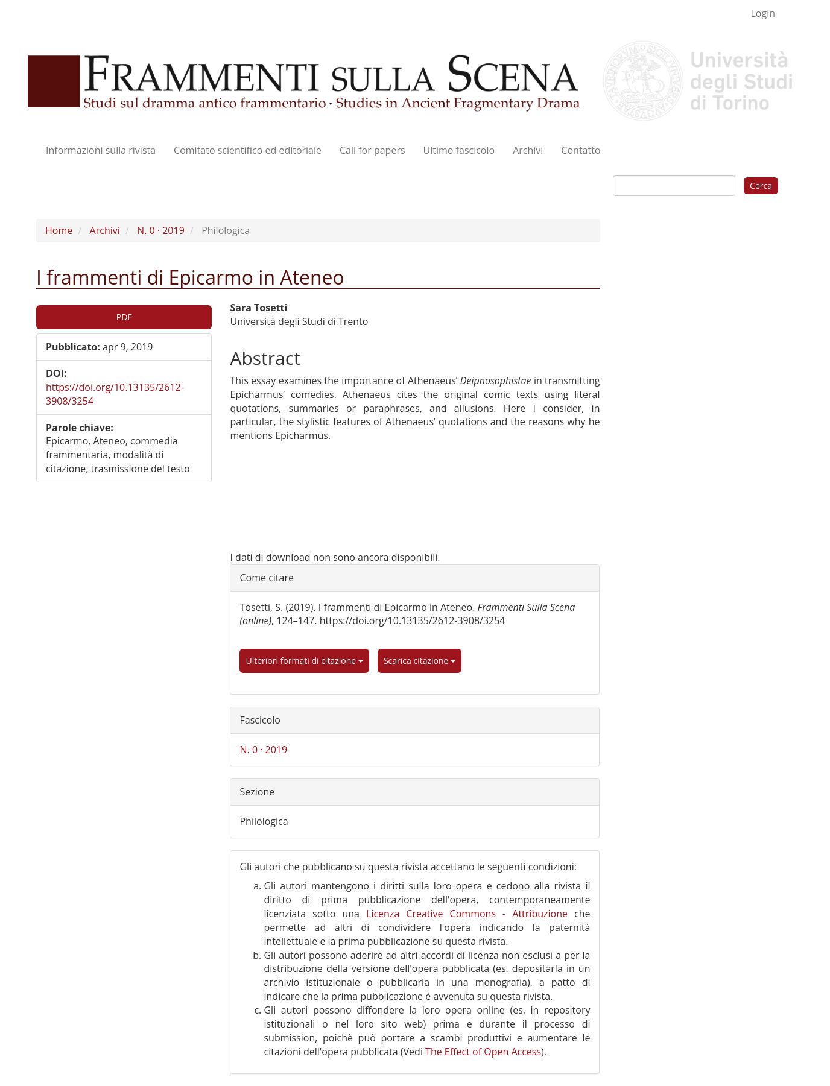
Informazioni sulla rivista (101, 150)
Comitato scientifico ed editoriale (248, 150)
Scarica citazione (419, 660)
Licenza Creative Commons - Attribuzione (467, 913)
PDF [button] (124, 317)
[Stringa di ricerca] (674, 185)
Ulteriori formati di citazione (304, 660)
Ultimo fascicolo (459, 150)
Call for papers (372, 150)
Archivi (528, 150)
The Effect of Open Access (483, 1051)
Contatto (580, 150)
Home (58, 230)
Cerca (761, 185)
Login (762, 13)
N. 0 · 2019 (161, 230)
